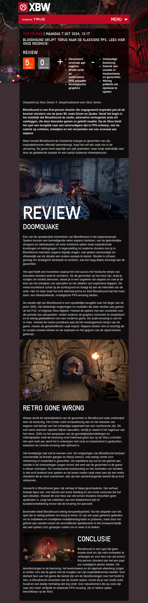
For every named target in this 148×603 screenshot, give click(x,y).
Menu (116, 19)
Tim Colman (33, 34)
